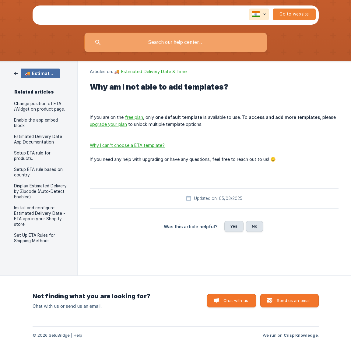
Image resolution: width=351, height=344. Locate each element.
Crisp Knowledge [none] (301, 335)
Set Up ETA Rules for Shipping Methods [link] (34, 238)
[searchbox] (176, 42)
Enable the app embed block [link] (36, 123)
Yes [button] (233, 226)
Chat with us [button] (235, 300)
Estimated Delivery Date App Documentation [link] (38, 139)
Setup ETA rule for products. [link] (32, 156)
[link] (37, 73)
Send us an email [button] (294, 300)
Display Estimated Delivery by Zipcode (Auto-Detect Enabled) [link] (40, 191)
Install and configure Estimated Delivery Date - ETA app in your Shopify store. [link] (39, 216)
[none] (259, 14)
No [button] (254, 226)
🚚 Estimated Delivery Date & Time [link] (150, 71)
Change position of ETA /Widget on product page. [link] (39, 106)
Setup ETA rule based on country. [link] (38, 172)
